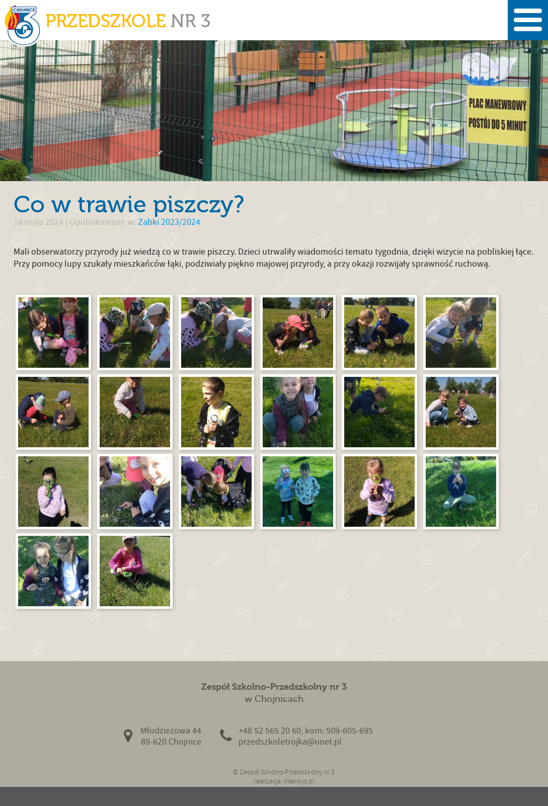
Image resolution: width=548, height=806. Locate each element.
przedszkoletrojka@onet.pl (290, 742)
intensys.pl (299, 781)
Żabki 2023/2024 (169, 222)
